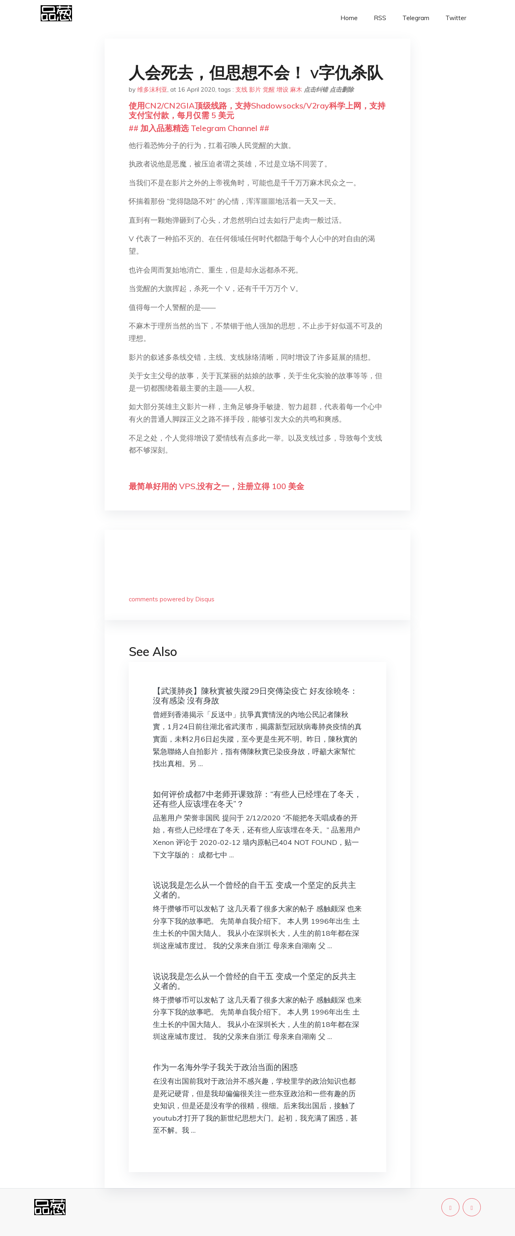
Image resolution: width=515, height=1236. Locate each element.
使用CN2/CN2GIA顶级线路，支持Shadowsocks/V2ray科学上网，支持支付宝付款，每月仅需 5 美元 (257, 110)
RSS (380, 18)
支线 (241, 89)
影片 (255, 89)
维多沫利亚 (152, 89)
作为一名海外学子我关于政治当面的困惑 (225, 1067)
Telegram (415, 18)
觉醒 (269, 89)
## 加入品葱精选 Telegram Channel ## (199, 128)
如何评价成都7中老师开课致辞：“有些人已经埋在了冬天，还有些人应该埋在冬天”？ (257, 799)
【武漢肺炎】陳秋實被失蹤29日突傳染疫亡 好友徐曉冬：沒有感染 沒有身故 (255, 695)
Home (349, 18)
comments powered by (171, 599)
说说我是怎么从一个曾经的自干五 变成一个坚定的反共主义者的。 (254, 890)
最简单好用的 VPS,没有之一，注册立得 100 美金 (216, 486)
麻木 (296, 89)
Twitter (455, 18)
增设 (282, 89)
